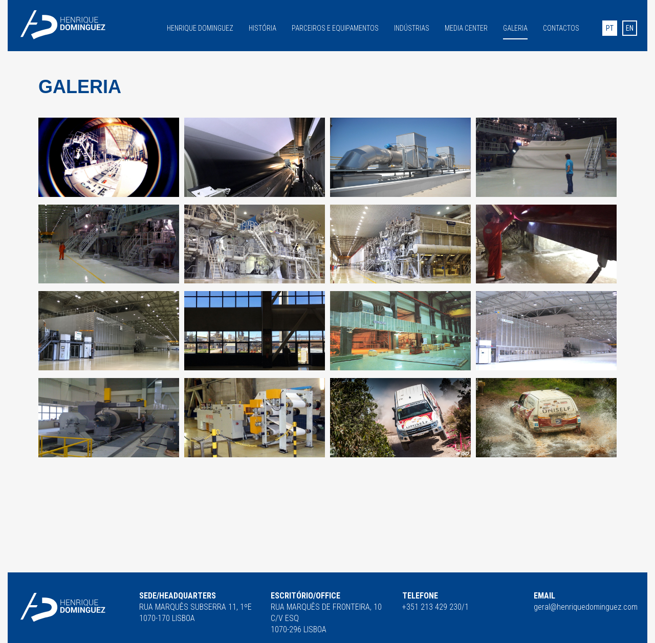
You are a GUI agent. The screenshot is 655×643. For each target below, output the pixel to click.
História (262, 27)
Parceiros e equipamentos (335, 27)
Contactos (561, 27)
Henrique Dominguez (200, 27)
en (630, 28)
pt (610, 28)
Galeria (515, 28)
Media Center (466, 27)
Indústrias (411, 27)
